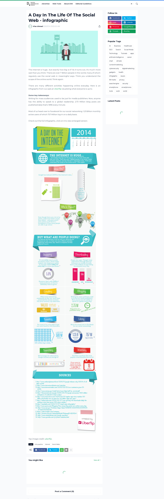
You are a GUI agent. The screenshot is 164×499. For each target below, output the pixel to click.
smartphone (113, 87)
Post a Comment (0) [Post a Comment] (64, 491)
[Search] (136, 4)
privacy (121, 80)
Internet (47, 444)
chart (111, 61)
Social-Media (56, 444)
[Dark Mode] (132, 4)
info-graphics (39, 444)
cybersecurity (114, 68)
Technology (113, 53)
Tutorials (124, 53)
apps (132, 53)
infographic (113, 76)
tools (111, 91)
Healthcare (128, 46)
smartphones (126, 87)
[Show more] (71, 450)
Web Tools (57, 4)
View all (96, 460)
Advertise (46, 4)
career (129, 57)
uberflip (48, 439)
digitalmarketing (128, 68)
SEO (110, 50)
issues (123, 76)
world (125, 91)
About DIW (68, 4)
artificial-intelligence (116, 57)
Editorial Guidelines (83, 4)
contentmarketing (116, 65)
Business (117, 46)
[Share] (99, 26)
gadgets (112, 72)
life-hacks (112, 80)
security (125, 83)
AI (110, 46)
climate (119, 61)
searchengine (114, 83)
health (121, 72)
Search (118, 50)
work (118, 91)
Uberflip (57, 89)
